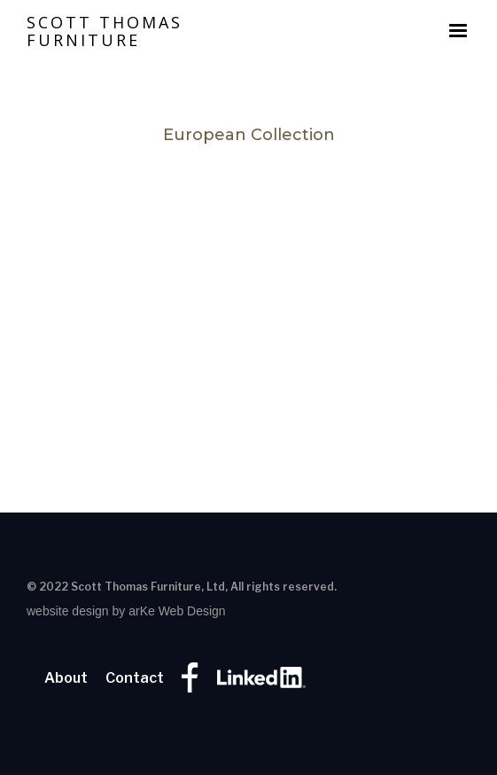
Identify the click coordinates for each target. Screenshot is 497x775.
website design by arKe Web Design (126, 611)
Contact (134, 678)
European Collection (249, 135)
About (66, 678)
